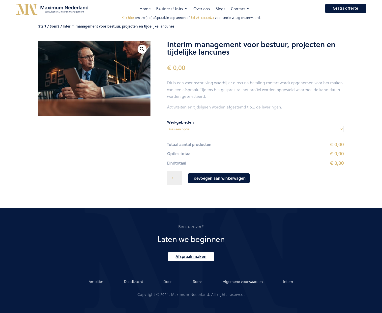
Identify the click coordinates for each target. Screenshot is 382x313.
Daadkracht (133, 281)
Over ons (201, 8)
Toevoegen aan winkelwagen (219, 178)
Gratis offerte (345, 8)
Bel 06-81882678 (202, 17)
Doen (168, 281)
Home (145, 8)
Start (42, 26)
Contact (238, 8)
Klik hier (127, 17)
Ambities (96, 281)
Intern (288, 281)
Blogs (220, 8)
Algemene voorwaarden (243, 281)
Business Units (169, 8)
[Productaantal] (174, 178)
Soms (198, 281)
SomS (54, 26)
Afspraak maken (191, 256)
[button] (142, 49)
